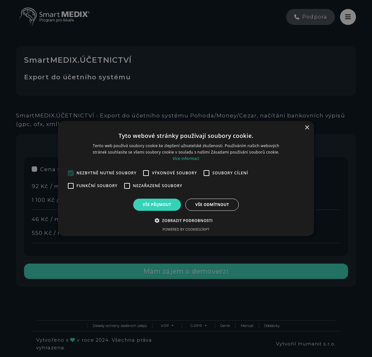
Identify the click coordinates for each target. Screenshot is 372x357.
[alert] (186, 178)
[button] (186, 220)
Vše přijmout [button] (157, 204)
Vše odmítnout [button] (212, 204)
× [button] (306, 127)
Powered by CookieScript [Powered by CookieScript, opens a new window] (186, 229)
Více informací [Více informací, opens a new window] (186, 158)
